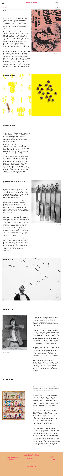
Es (57, 3)
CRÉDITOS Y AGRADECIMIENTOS (31, 455)
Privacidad (10, 459)
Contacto (31, 458)
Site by (32, 466)
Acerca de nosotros (10, 457)
